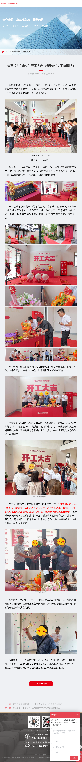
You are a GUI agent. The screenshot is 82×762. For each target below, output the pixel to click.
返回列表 (41, 683)
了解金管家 (16, 52)
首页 (7, 52)
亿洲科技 (45, 755)
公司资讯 (26, 52)
